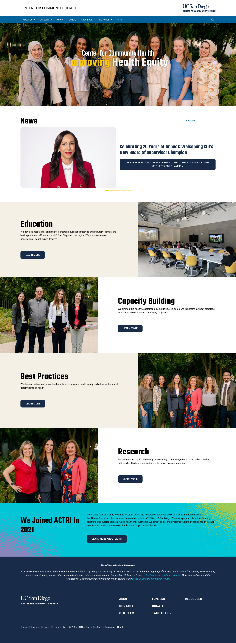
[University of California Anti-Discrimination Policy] (150, 578)
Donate (158, 606)
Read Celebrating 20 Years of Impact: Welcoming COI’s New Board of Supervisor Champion (168, 164)
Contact (126, 606)
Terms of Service (40, 627)
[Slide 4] (123, 190)
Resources (86, 19)
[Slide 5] (129, 190)
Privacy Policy (59, 627)
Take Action (162, 613)
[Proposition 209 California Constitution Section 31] (162, 575)
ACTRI (120, 19)
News (60, 19)
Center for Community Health (49, 8)
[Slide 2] (112, 190)
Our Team (126, 613)
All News (191, 120)
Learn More (32, 254)
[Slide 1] (107, 190)
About (124, 599)
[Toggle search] (212, 20)
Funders (72, 19)
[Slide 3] (118, 190)
